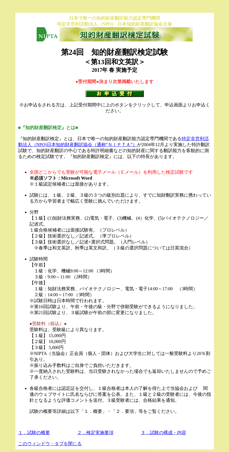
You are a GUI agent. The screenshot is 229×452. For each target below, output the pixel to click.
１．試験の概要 (34, 432)
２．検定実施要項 (95, 432)
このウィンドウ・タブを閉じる (50, 443)
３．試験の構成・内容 (163, 432)
